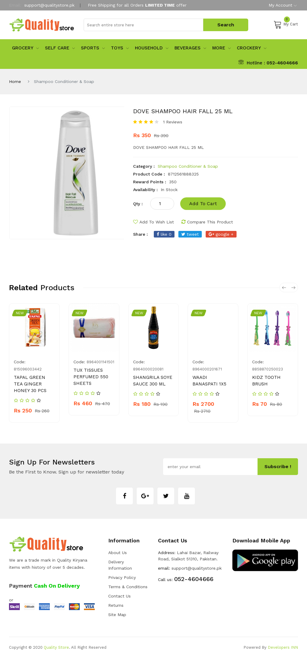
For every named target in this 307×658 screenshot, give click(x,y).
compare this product (207, 222)
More (221, 48)
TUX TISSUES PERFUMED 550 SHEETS (90, 376)
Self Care (60, 48)
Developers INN (283, 647)
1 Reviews (172, 122)
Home (15, 81)
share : (140, 234)
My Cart (285, 24)
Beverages (190, 48)
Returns (116, 605)
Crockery (252, 48)
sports (93, 48)
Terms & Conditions (128, 586)
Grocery (25, 48)
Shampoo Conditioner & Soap (188, 166)
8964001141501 (100, 362)
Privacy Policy (122, 577)
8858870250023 (267, 369)
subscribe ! (277, 466)
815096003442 (28, 369)
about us (117, 552)
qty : (138, 203)
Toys (120, 48)
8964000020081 (148, 369)
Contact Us (119, 596)
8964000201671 (207, 369)
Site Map (117, 614)
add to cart (203, 203)
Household (151, 48)
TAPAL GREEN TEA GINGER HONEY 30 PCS (30, 384)
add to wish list (153, 222)
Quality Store (56, 647)
